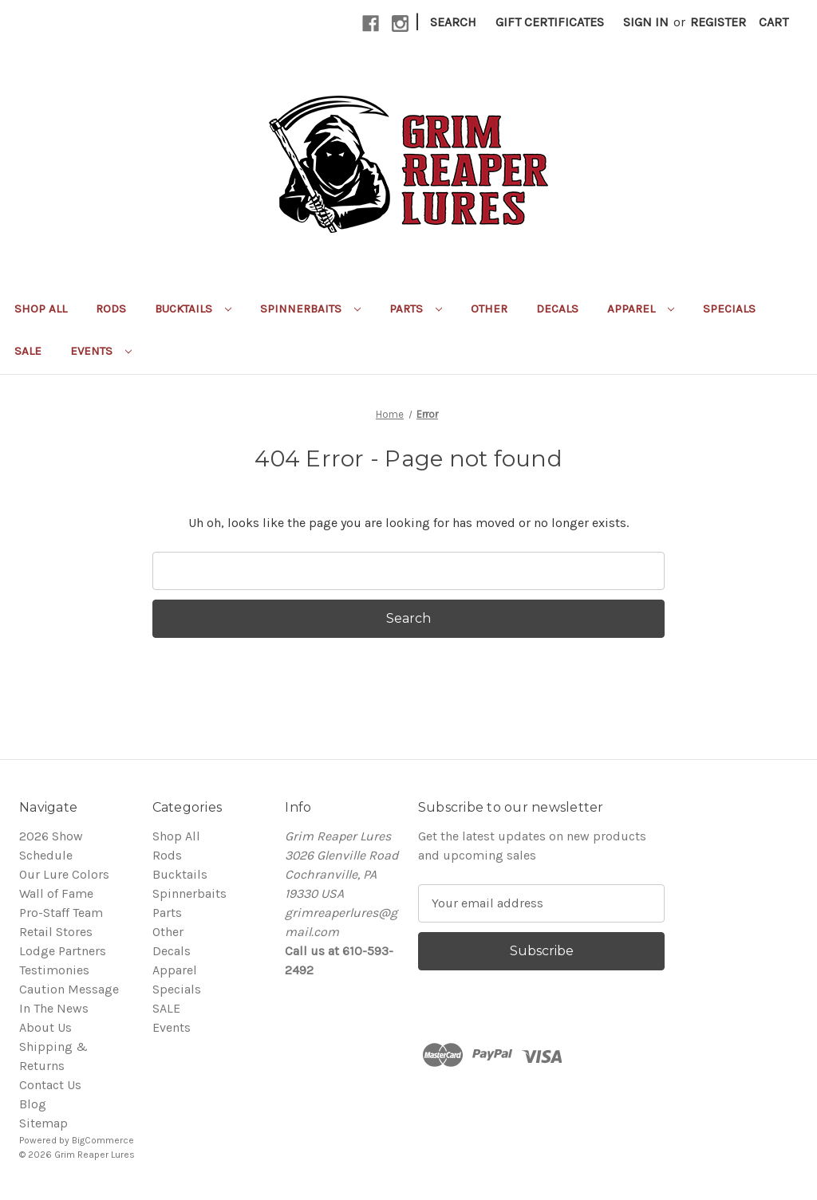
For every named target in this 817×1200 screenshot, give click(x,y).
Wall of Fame (56, 893)
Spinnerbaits (310, 308)
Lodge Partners (62, 950)
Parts (415, 308)
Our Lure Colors (64, 874)
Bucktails (193, 308)
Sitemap (43, 1123)
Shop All (40, 308)
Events (101, 351)
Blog (32, 1103)
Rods (111, 308)
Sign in (646, 22)
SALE (27, 351)
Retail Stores (56, 931)
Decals (557, 308)
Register (718, 22)
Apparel (640, 308)
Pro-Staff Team (61, 912)
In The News (54, 1008)
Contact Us (50, 1084)
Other (489, 308)
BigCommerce (103, 1140)
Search (453, 22)
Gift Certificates (549, 22)
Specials (729, 308)
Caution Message (69, 989)
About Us (45, 1027)
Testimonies (54, 970)
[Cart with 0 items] (773, 22)
